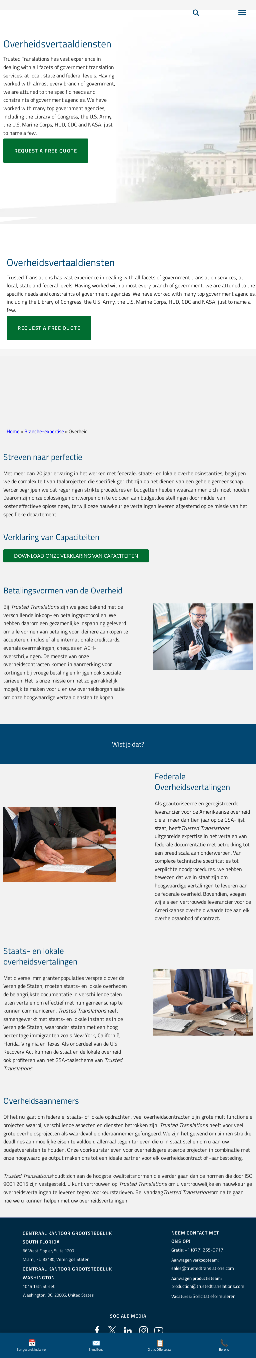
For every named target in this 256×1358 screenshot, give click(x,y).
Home (13, 431)
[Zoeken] (196, 22)
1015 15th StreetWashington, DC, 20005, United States (58, 1290)
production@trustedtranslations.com (206, 1286)
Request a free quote (45, 151)
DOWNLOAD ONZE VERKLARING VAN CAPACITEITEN (76, 556)
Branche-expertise (44, 431)
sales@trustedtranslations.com (201, 1268)
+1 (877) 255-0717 (202, 1250)
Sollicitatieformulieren (213, 1296)
